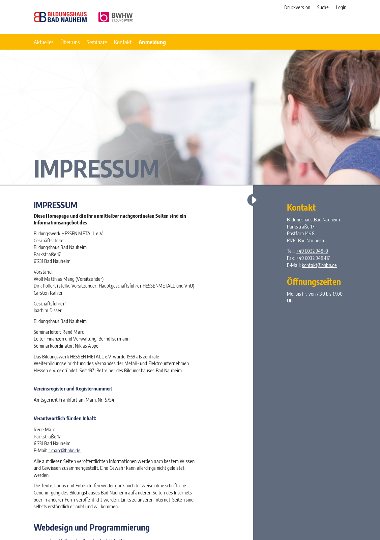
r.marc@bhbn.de (65, 450)
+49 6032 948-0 (312, 251)
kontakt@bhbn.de (319, 265)
